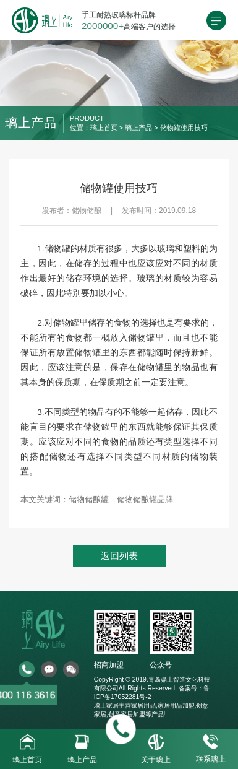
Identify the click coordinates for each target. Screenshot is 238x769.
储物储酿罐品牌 (145, 499)
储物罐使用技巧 (184, 127)
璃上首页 (103, 127)
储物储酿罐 (89, 499)
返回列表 (119, 555)
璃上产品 (138, 127)
